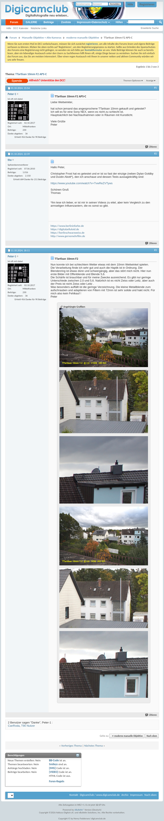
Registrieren (146, 4)
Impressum (136, 794)
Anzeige (150, 80)
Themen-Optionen (132, 80)
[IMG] (52, 768)
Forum (14, 22)
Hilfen (119, 22)
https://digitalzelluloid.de (65, 229)
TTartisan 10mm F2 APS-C (31, 74)
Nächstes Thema (93, 745)
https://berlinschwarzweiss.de (68, 232)
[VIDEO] (53, 772)
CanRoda (14, 725)
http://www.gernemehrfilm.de (68, 236)
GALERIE (31, 22)
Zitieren (151, 146)
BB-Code (54, 760)
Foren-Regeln (56, 781)
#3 (155, 250)
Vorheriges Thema (71, 745)
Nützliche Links (39, 28)
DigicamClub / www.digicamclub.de (100, 794)
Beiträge (49, 22)
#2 (155, 153)
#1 (155, 87)
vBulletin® (79, 809)
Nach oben (151, 736)
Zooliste (66, 22)
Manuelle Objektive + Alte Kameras (41, 37)
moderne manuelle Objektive (82, 37)
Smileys (53, 764)
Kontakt (73, 794)
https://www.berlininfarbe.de (67, 225)
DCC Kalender (20, 28)
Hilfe (130, 4)
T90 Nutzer (28, 725)
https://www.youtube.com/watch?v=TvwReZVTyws (82, 183)
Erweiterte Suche (150, 28)
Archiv (124, 794)
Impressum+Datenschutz (92, 22)
